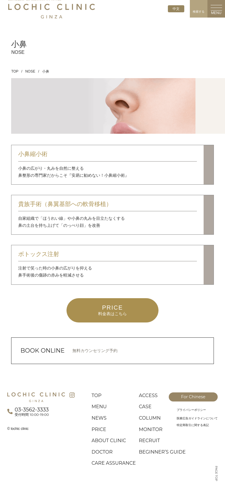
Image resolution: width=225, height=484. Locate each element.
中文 (176, 9)
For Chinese (193, 396)
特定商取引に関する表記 (193, 425)
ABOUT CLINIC (109, 440)
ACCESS (148, 395)
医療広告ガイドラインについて (197, 418)
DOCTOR (102, 452)
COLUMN (150, 418)
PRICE (99, 429)
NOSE (30, 71)
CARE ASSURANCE (114, 463)
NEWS (99, 418)
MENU (99, 406)
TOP (14, 71)
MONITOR (151, 429)
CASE (145, 406)
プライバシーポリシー (191, 410)
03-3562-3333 (32, 409)
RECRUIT (149, 440)
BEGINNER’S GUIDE (162, 452)
